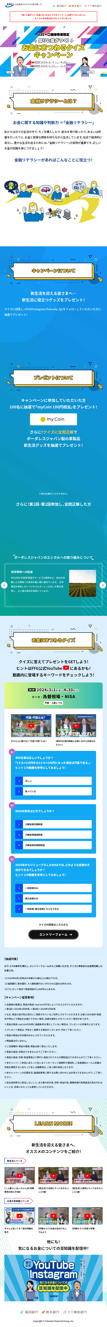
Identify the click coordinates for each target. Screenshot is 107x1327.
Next (102, 585)
